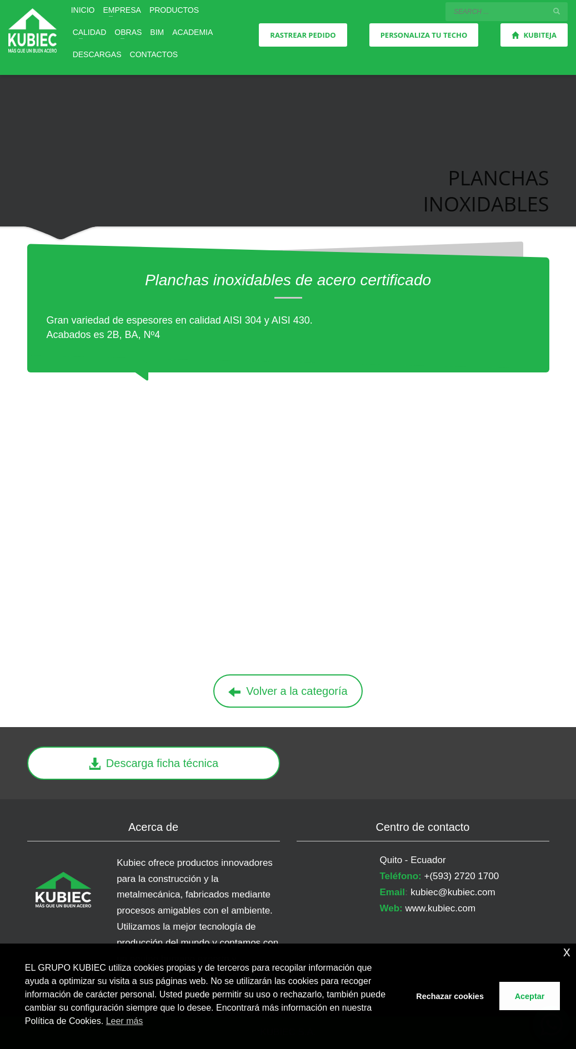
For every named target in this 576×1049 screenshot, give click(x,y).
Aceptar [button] (530, 996)
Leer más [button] (124, 1021)
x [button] (566, 951)
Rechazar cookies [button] (450, 996)
